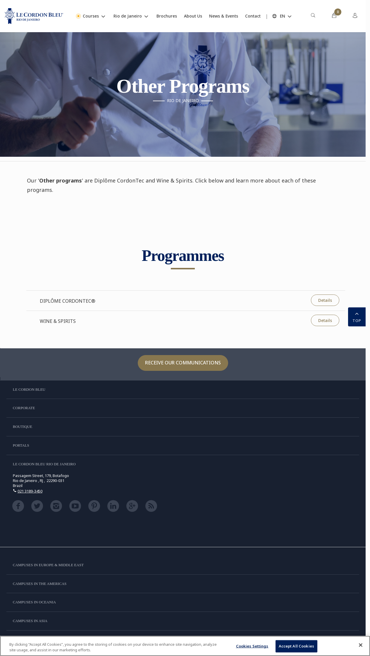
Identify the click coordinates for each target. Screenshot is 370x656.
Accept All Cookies (296, 646)
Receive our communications (183, 362)
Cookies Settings (252, 646)
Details (325, 300)
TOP (356, 316)
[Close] (360, 645)
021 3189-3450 (30, 491)
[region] (185, 646)
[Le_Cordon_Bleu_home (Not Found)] (34, 16)
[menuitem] (312, 16)
